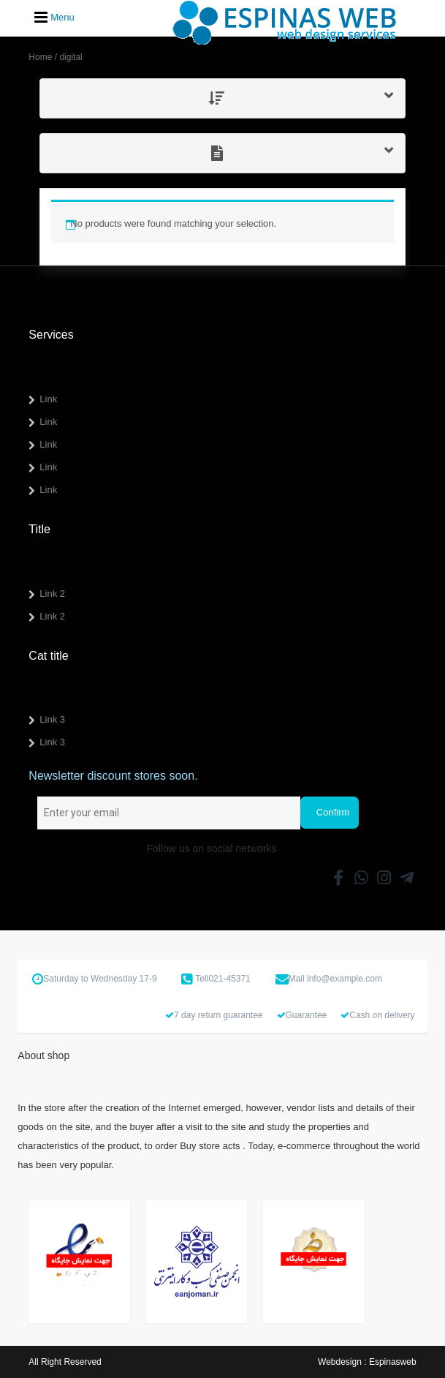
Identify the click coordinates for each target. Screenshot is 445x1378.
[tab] (222, 98)
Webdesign (340, 1362)
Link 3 (52, 719)
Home (40, 57)
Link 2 (52, 593)
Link (48, 399)
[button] (222, 98)
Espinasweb (393, 1362)
